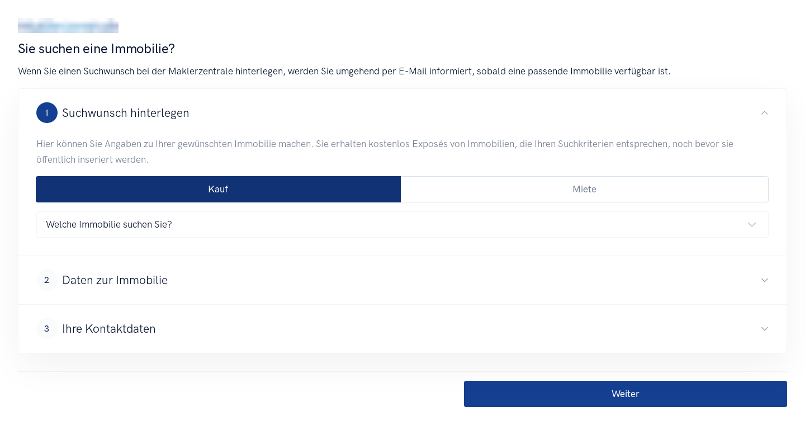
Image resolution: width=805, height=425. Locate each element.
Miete (584, 189)
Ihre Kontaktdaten (96, 328)
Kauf (218, 189)
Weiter (626, 393)
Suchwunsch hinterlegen (113, 113)
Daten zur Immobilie (102, 280)
